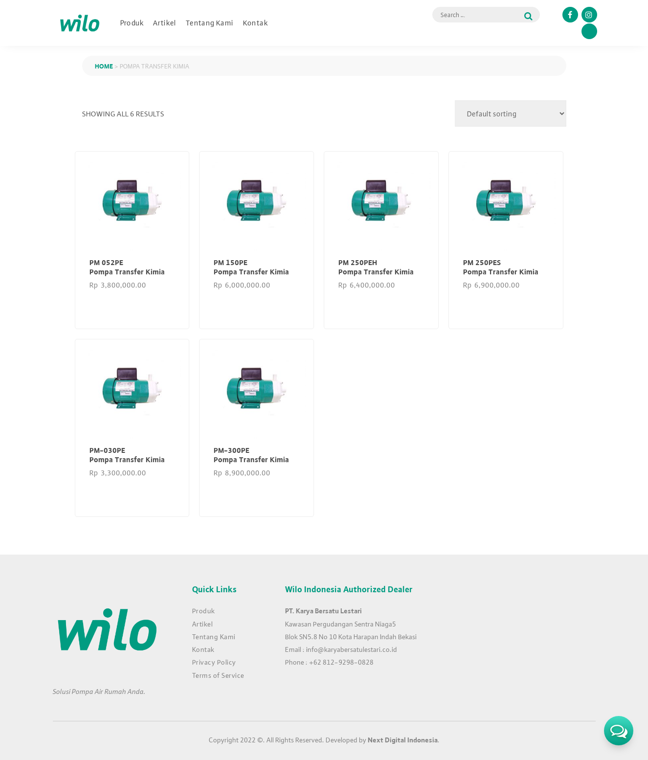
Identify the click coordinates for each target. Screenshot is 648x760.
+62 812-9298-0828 (341, 661)
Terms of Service (218, 675)
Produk (132, 22)
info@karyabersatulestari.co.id (351, 649)
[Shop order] (510, 113)
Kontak (255, 22)
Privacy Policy (214, 661)
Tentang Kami (210, 22)
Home (104, 66)
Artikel (165, 22)
